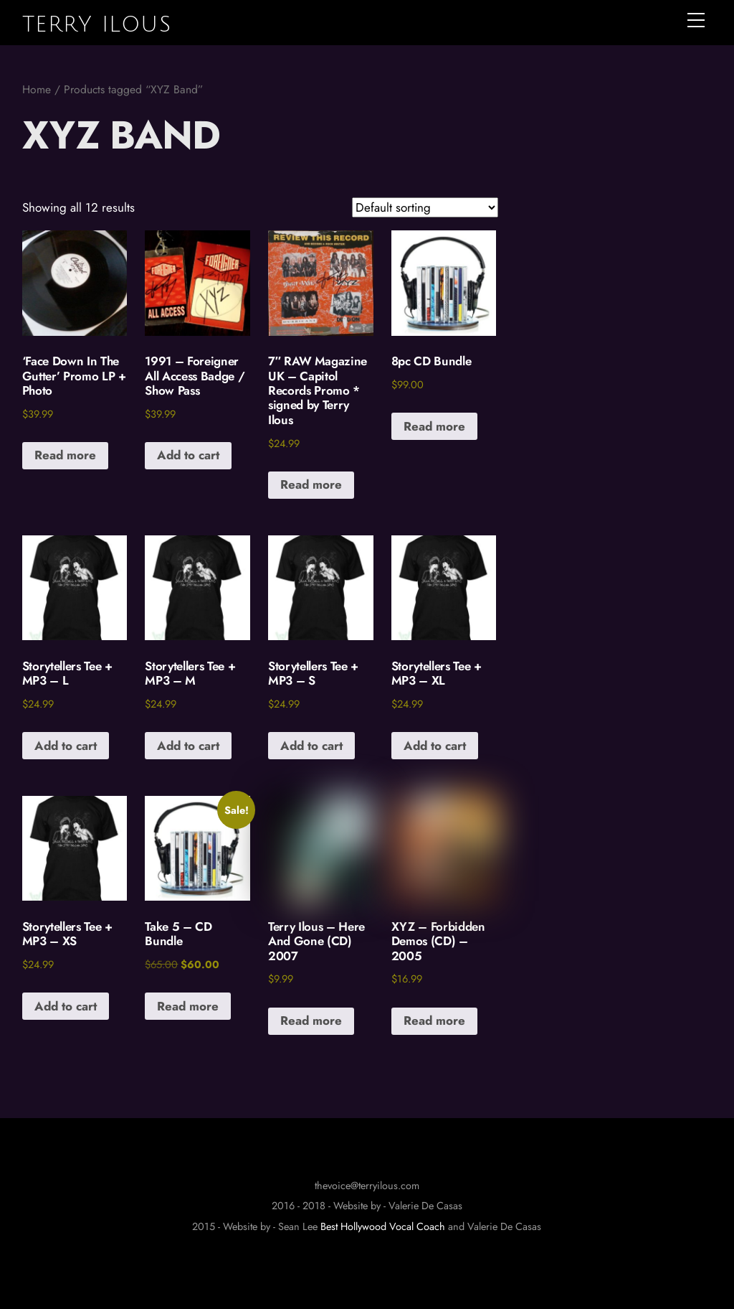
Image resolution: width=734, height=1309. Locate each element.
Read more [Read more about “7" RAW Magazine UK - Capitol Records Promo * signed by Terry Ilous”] (311, 484)
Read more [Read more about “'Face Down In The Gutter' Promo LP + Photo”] (65, 455)
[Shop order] (425, 207)
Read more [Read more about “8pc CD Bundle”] (434, 426)
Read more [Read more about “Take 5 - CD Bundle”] (188, 1006)
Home (36, 89)
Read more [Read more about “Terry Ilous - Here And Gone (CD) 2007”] (311, 1020)
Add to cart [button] (188, 455)
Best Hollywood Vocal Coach (382, 1226)
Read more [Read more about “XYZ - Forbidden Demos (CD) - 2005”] (434, 1020)
